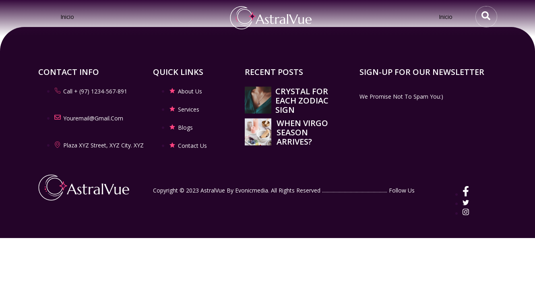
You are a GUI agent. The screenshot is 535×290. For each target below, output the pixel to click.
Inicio (67, 17)
